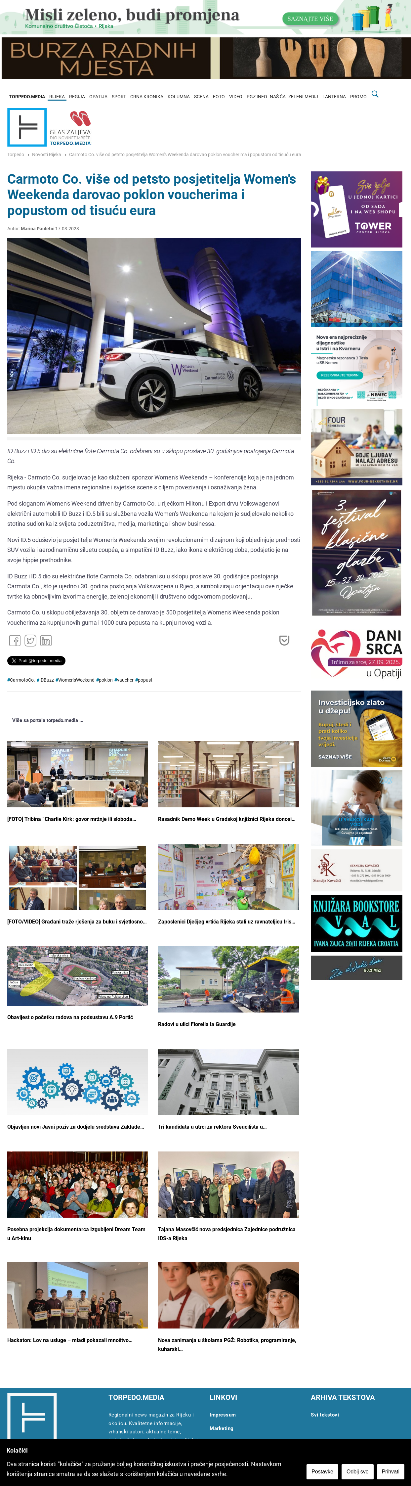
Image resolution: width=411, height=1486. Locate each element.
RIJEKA (57, 97)
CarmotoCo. (22, 680)
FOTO (219, 97)
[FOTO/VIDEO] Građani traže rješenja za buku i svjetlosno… (77, 922)
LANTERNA (334, 97)
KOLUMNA (179, 97)
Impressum (223, 1415)
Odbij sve (358, 1471)
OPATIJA (98, 97)
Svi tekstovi (325, 1415)
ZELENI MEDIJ (303, 97)
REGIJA (77, 97)
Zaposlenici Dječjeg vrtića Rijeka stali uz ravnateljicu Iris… (226, 922)
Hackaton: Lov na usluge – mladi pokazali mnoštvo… (70, 1340)
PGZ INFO (257, 97)
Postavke (322, 1471)
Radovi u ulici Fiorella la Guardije (197, 1024)
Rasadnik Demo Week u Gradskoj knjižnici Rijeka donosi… (227, 819)
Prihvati (390, 1471)
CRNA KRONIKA (146, 97)
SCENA (201, 97)
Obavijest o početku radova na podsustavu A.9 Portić (70, 1017)
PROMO (358, 97)
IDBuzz (46, 680)
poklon (106, 680)
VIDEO (235, 97)
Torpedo (15, 155)
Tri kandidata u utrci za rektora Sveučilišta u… (212, 1127)
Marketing (222, 1428)
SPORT (119, 97)
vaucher (125, 680)
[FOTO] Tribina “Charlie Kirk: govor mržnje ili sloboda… (71, 819)
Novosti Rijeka (46, 155)
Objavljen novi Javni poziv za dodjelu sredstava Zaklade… (75, 1127)
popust (145, 680)
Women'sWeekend (76, 680)
